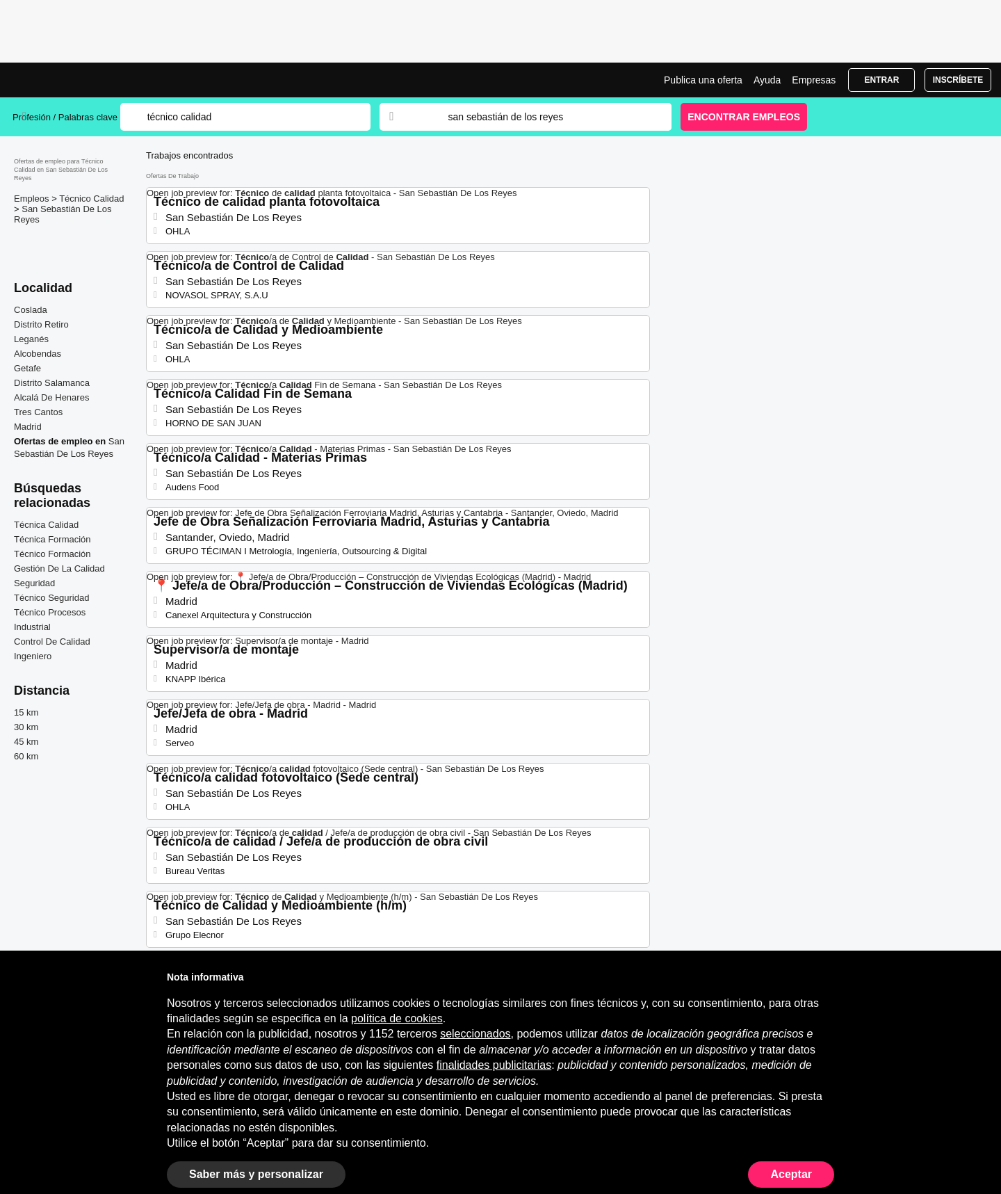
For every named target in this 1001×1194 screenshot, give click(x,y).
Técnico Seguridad (51, 597)
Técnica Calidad (46, 524)
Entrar (881, 80)
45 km (26, 741)
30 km (26, 727)
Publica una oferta (703, 80)
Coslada (30, 310)
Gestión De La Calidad (59, 568)
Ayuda (767, 80)
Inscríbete (958, 80)
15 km (26, 712)
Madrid (28, 426)
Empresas (814, 80)
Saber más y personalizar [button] (256, 1174)
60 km (26, 756)
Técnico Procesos (50, 612)
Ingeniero (32, 656)
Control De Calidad (52, 641)
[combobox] (546, 117)
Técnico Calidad (91, 198)
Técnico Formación (52, 554)
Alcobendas (37, 353)
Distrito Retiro (41, 324)
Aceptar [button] (791, 1174)
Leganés (31, 339)
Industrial (32, 627)
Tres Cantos (38, 412)
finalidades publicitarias (494, 1065)
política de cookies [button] (397, 1018)
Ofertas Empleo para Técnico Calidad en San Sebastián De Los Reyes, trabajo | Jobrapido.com (65, 80)
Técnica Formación (52, 539)
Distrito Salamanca (52, 383)
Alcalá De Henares (51, 397)
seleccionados (475, 1034)
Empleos (32, 198)
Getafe (27, 368)
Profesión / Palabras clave (65, 117)
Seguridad (34, 583)
